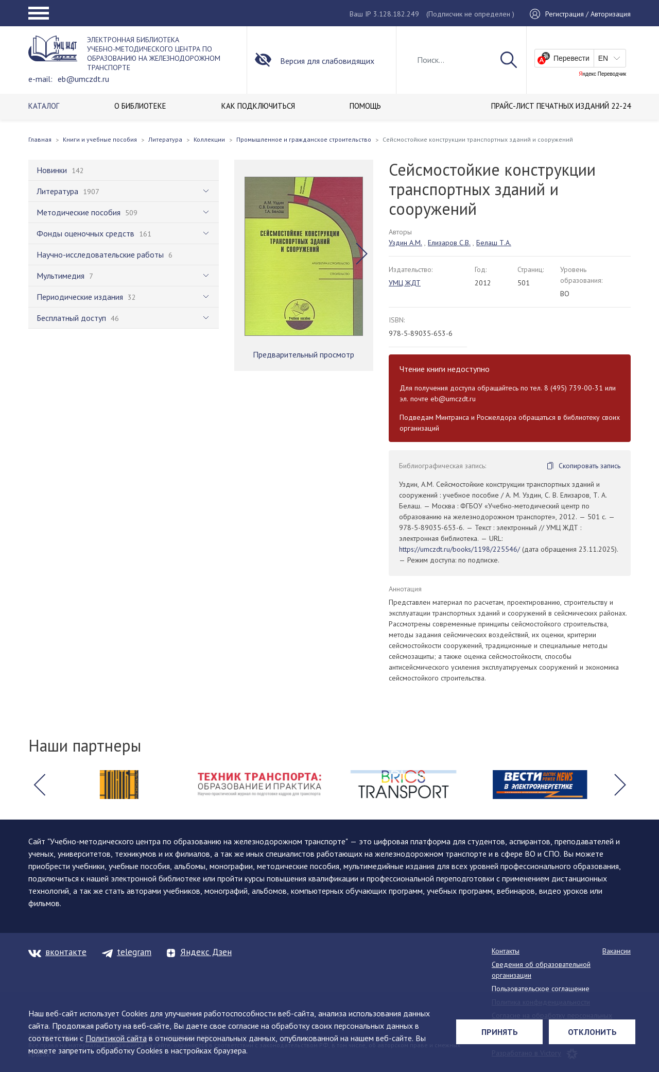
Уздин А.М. (405, 242)
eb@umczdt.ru (83, 79)
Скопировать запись (589, 465)
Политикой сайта (116, 1038)
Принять (499, 1032)
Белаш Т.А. (493, 242)
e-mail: (40, 79)
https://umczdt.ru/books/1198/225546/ (459, 549)
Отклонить (592, 1032)
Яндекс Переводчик (602, 74)
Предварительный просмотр (303, 354)
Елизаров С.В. (449, 242)
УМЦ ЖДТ (405, 282)
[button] (361, 254)
